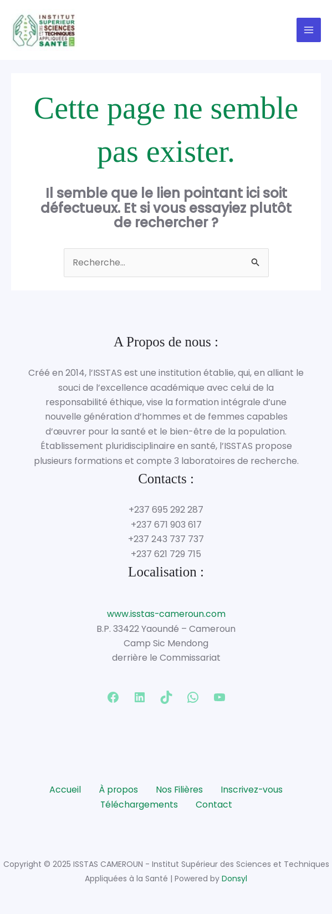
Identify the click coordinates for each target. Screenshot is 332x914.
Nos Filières (179, 790)
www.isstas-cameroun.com (166, 615)
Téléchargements (139, 805)
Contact (214, 805)
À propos (117, 790)
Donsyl (234, 879)
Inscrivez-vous (252, 790)
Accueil (64, 790)
